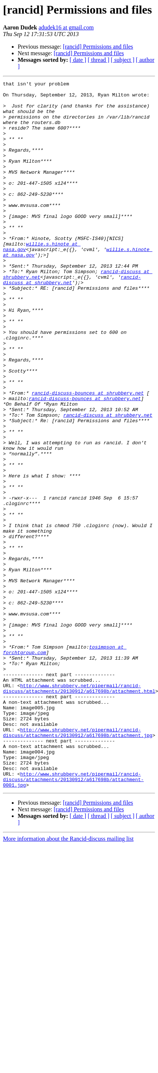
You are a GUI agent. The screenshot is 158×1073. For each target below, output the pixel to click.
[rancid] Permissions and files (98, 46)
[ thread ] (98, 60)
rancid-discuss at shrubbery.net (107, 482)
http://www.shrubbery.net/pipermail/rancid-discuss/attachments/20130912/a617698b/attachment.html (79, 810)
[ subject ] (122, 60)
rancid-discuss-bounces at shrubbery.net (88, 455)
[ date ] (78, 60)
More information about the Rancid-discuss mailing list (68, 980)
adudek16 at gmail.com (66, 27)
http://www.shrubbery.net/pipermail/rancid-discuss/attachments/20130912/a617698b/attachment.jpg (77, 863)
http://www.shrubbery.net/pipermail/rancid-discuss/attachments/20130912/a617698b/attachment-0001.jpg (73, 919)
